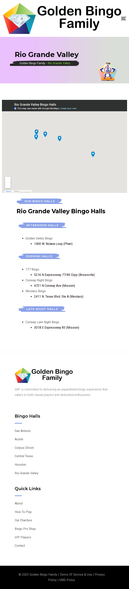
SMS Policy (67, 580)
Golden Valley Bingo (39, 238)
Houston (20, 464)
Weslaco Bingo (36, 291)
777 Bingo (32, 269)
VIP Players (23, 537)
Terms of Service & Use (76, 574)
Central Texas (24, 456)
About (19, 503)
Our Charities (23, 520)
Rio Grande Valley (26, 473)
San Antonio (23, 431)
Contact (20, 546)
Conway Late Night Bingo (42, 322)
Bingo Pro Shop (25, 529)
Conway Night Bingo (39, 280)
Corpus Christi (24, 448)
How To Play (23, 512)
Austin (19, 439)
